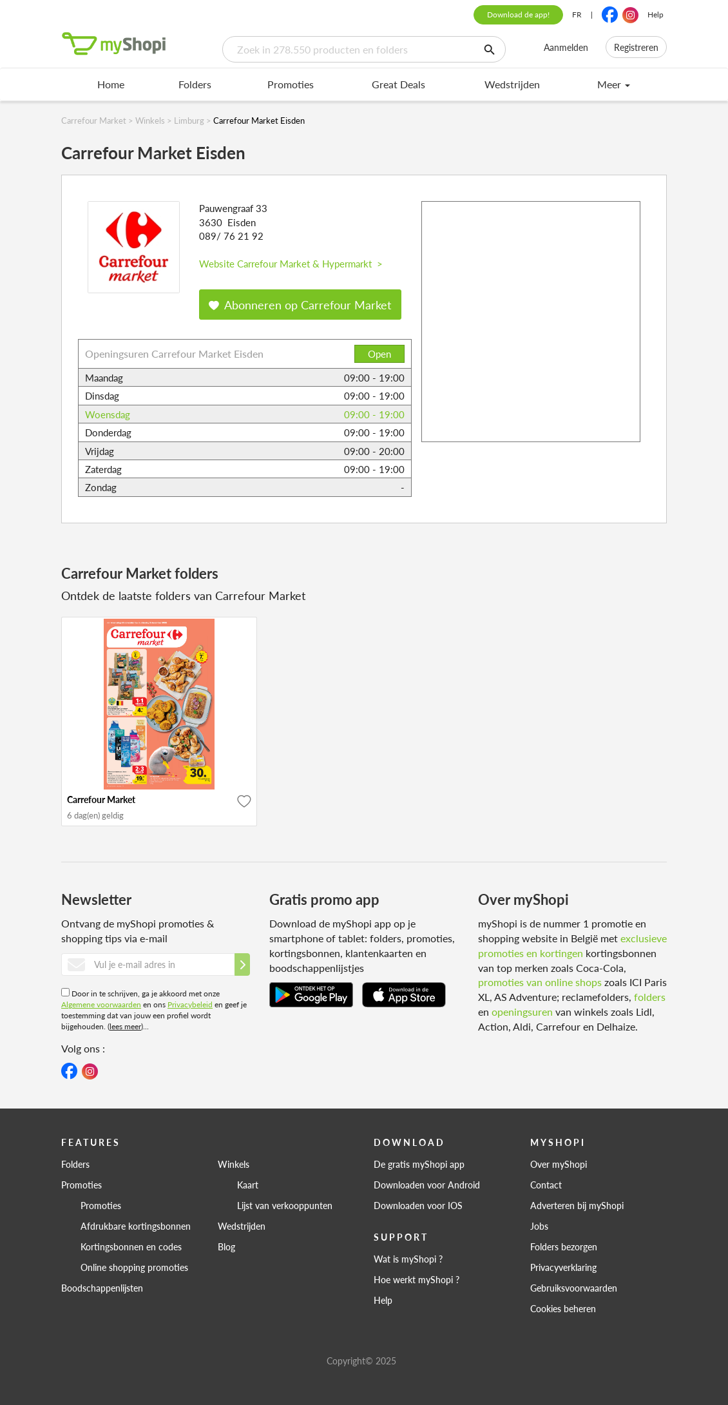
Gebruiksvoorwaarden (573, 1287)
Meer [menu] (613, 84)
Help (655, 14)
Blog (226, 1246)
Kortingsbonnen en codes (131, 1246)
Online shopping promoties (134, 1267)
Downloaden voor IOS (418, 1205)
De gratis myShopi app (419, 1164)
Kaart (247, 1184)
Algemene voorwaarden (101, 1004)
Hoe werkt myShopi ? (416, 1279)
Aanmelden (566, 47)
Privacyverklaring (563, 1267)
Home (110, 84)
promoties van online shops (540, 981)
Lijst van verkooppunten (284, 1205)
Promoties (290, 84)
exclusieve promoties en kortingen (572, 945)
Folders (194, 84)
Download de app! (518, 14)
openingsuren (522, 1011)
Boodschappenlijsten (102, 1287)
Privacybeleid (190, 1004)
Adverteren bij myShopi (577, 1205)
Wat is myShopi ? (408, 1258)
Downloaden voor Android (427, 1184)
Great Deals (398, 84)
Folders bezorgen (563, 1246)
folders (650, 996)
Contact (546, 1184)
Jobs (539, 1225)
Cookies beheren (563, 1308)
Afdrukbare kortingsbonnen (136, 1225)
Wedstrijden (512, 84)
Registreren (636, 47)
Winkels (233, 1164)
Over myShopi (558, 1164)
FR (577, 14)
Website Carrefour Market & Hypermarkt (291, 263)
